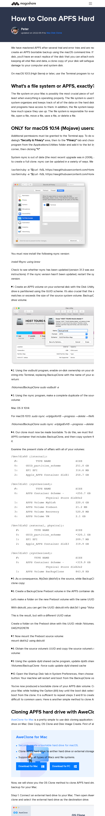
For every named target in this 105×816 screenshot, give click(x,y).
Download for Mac (31, 766)
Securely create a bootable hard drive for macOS (48, 745)
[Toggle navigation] (90, 3)
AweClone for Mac (22, 719)
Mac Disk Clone (54, 33)
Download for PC (64, 766)
